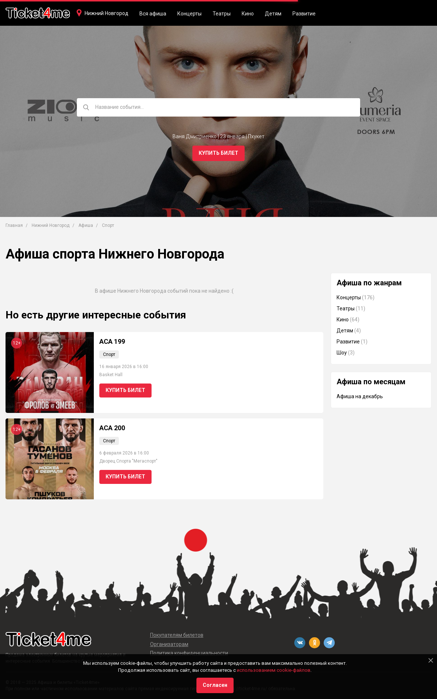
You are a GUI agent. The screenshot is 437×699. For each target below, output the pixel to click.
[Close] (431, 660)
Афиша (85, 225)
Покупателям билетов (176, 635)
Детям (273, 14)
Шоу (342, 353)
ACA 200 (112, 428)
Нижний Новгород (106, 13)
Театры (222, 14)
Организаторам (169, 644)
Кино (248, 14)
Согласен (215, 685)
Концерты (189, 14)
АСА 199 (112, 341)
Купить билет (218, 153)
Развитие (304, 14)
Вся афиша (152, 14)
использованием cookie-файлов (273, 670)
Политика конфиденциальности (189, 653)
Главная (14, 225)
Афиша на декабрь (360, 396)
